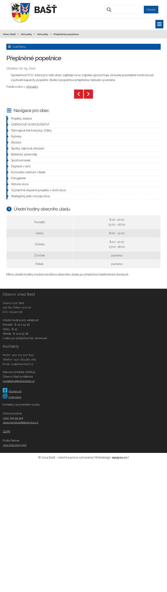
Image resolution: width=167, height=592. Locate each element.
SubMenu (19, 46)
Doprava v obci (21, 166)
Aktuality (32, 86)
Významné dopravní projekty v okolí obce (38, 190)
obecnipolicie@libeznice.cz (20, 422)
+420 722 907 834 (22, 355)
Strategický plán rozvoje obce (30, 196)
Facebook (12, 391)
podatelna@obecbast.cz (19, 381)
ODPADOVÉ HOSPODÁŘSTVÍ (30, 124)
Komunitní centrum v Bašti (28, 172)
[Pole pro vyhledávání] (132, 9)
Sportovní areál (20, 160)
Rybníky (16, 136)
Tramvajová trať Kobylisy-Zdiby (31, 130)
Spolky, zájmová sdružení (27, 148)
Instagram (12, 397)
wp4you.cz (120, 457)
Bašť (45, 10)
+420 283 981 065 (24, 359)
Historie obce (19, 184)
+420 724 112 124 (13, 418)
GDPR (6, 431)
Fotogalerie (18, 178)
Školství (16, 142)
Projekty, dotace (21, 118)
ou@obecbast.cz (22, 364)
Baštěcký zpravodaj (24, 154)
